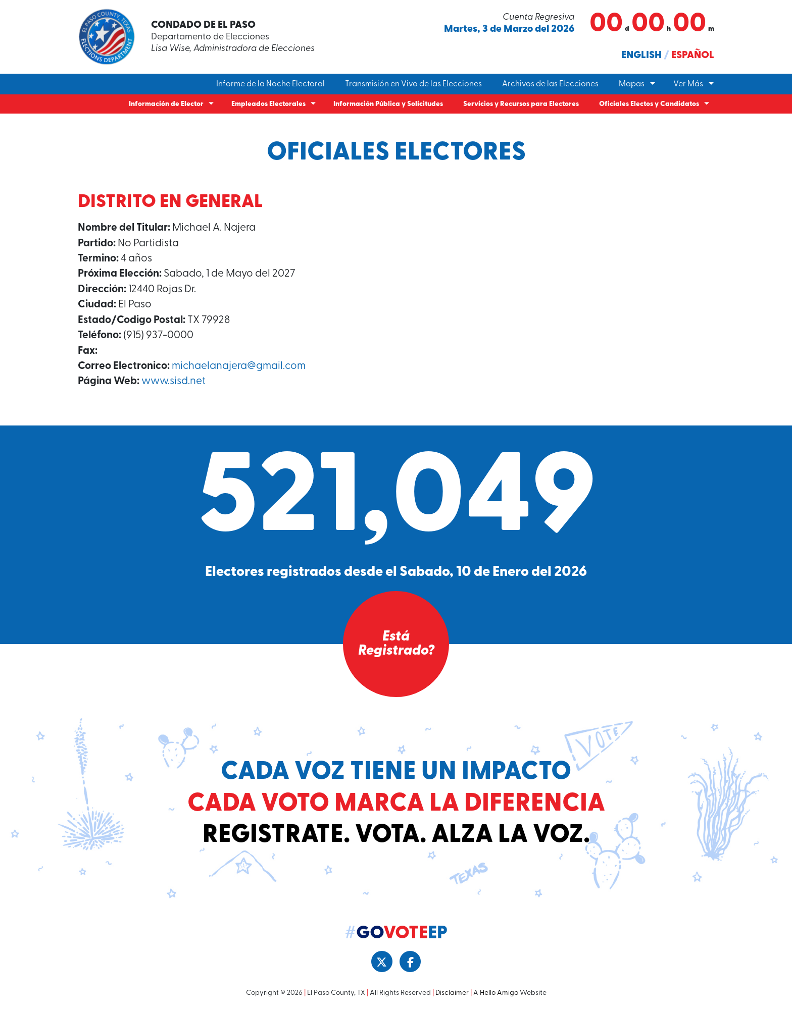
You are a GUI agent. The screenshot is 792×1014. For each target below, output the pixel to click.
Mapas (632, 84)
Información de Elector (166, 104)
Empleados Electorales (268, 104)
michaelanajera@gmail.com (239, 366)
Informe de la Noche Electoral (270, 84)
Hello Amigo (499, 993)
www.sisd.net (173, 381)
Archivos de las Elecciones (550, 84)
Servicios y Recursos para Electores (521, 104)
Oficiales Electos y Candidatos (649, 104)
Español (692, 55)
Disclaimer (452, 993)
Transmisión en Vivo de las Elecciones (413, 84)
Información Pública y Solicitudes (388, 104)
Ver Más (688, 84)
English (641, 55)
